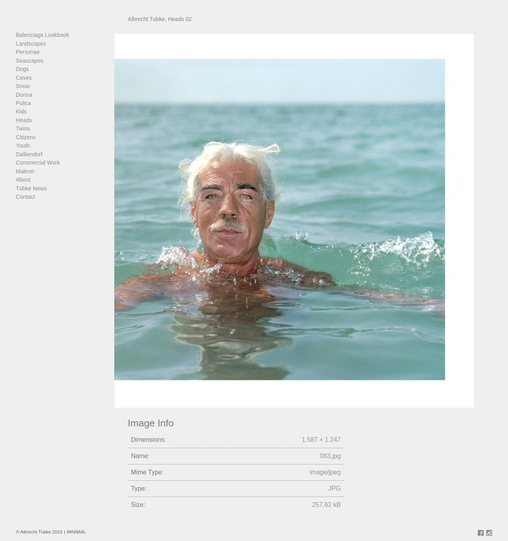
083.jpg (330, 456)
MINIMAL (76, 531)
